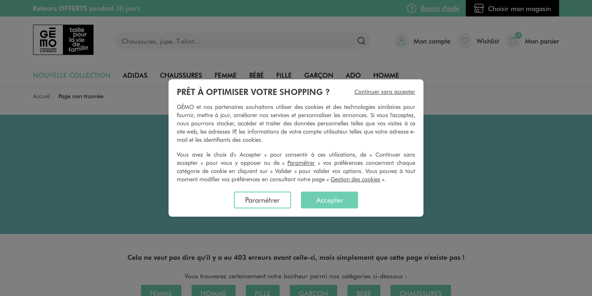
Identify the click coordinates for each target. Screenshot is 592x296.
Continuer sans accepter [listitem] (384, 91)
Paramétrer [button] (301, 162)
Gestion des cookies (355, 179)
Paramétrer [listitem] (262, 200)
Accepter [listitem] (329, 200)
